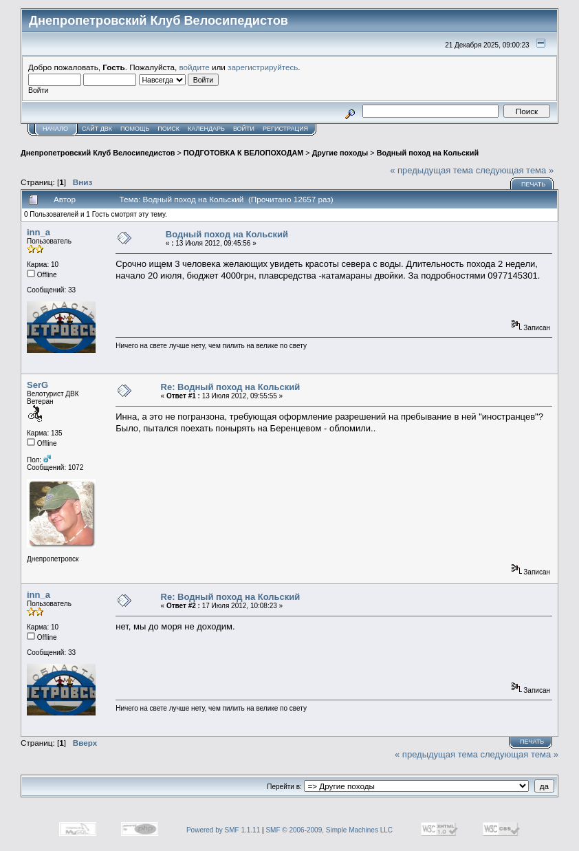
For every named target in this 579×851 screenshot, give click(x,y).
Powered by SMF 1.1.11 (223, 830)
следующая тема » (515, 170)
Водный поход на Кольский (428, 153)
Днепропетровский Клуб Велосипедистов (98, 153)
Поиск (168, 128)
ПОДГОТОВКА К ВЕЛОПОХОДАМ (243, 153)
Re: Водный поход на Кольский (231, 387)
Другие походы (340, 153)
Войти (243, 128)
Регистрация (285, 128)
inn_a (38, 232)
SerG (37, 385)
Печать (533, 184)
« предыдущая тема (431, 170)
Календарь (206, 128)
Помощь (134, 128)
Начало (55, 128)
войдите (194, 67)
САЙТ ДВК (97, 128)
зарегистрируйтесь (263, 67)
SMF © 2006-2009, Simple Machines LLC (329, 830)
